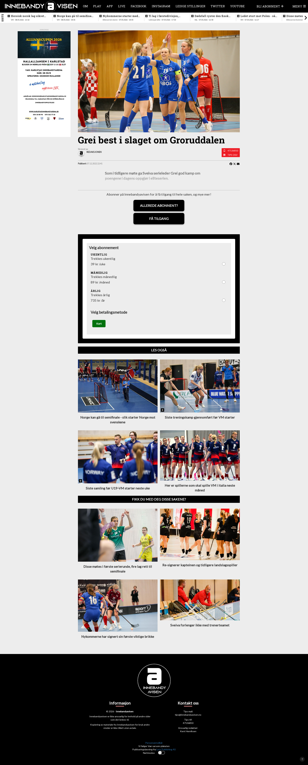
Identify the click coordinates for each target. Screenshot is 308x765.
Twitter (218, 6)
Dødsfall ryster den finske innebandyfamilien (212, 16)
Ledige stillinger (190, 6)
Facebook (138, 6)
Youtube (237, 6)
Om (85, 6)
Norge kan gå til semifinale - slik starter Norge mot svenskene (75, 16)
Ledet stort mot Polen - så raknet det (257, 16)
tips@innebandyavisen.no (188, 714)
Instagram (161, 6)
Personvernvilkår (154, 743)
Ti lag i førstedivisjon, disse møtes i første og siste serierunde (164, 16)
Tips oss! (233, 155)
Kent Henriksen (188, 731)
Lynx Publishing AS (166, 749)
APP (110, 6)
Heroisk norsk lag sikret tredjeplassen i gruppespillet (27, 16)
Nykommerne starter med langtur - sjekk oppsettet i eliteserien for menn (120, 16)
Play (97, 6)
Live (121, 6)
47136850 (233, 150)
